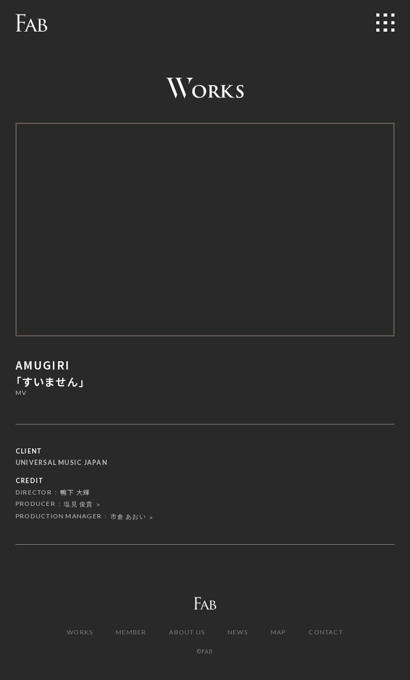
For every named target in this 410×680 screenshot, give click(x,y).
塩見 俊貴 (78, 504)
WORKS (80, 632)
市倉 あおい (128, 516)
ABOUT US (187, 632)
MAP (278, 632)
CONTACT (325, 632)
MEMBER (131, 632)
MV (21, 393)
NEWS (238, 632)
